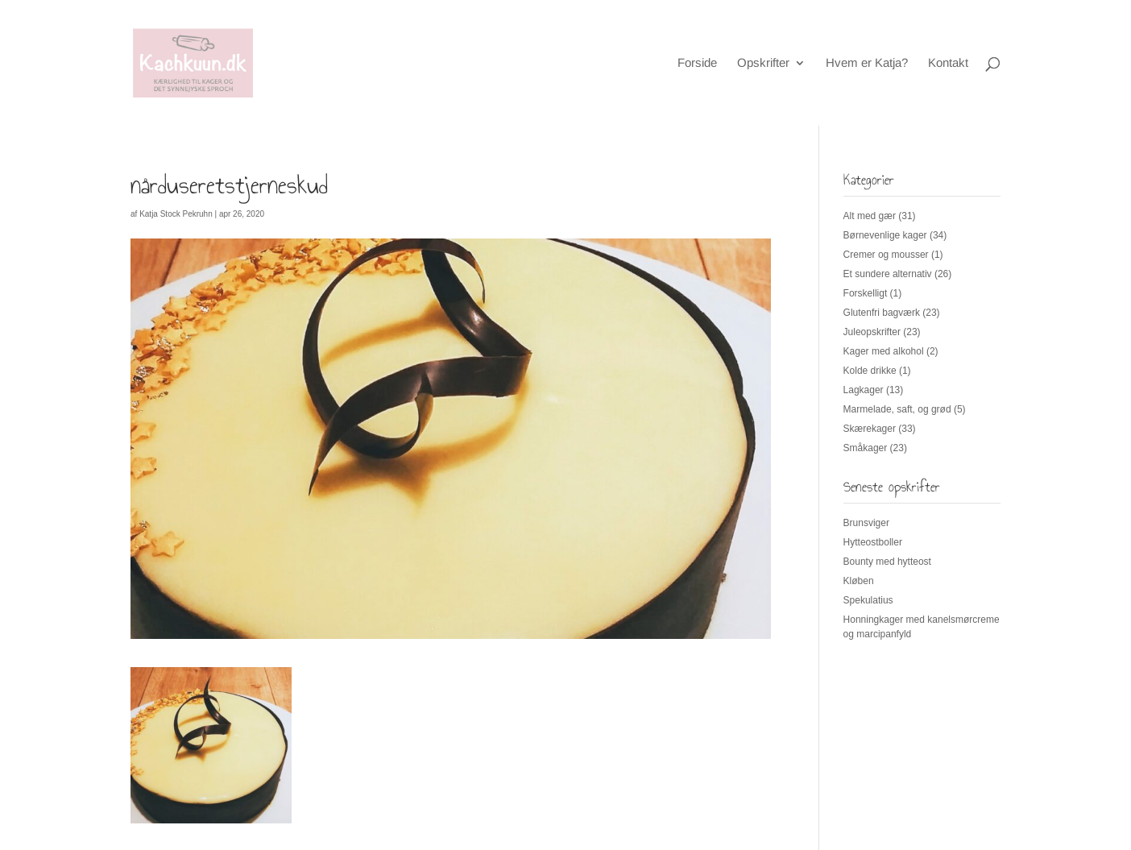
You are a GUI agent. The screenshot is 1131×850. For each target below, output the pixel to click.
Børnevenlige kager (885, 235)
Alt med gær (869, 216)
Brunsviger (866, 523)
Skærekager (869, 428)
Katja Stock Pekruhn (176, 213)
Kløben (858, 581)
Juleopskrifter (872, 332)
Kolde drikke (870, 370)
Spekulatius (868, 600)
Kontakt (948, 63)
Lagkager (863, 390)
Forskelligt (865, 293)
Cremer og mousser (886, 254)
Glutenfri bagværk (881, 312)
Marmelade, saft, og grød (897, 409)
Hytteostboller (872, 542)
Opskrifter (763, 63)
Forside (697, 63)
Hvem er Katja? (867, 63)
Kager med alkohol (883, 351)
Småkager (865, 448)
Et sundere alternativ (887, 274)
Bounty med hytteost (887, 561)
